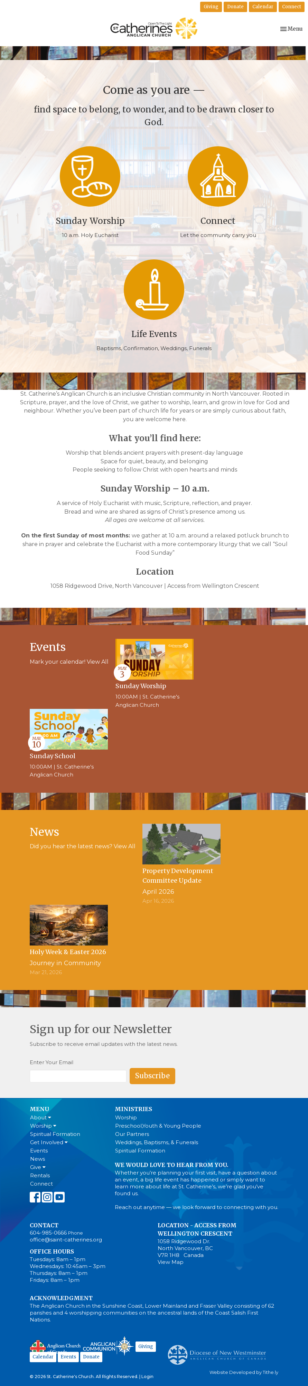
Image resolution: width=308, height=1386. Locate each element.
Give (38, 1167)
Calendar (262, 7)
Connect (291, 7)
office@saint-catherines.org (66, 1239)
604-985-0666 (48, 1232)
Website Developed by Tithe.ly (243, 1372)
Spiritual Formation (55, 1134)
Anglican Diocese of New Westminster (219, 1351)
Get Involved (49, 1142)
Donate (235, 7)
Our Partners (132, 1134)
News (37, 1159)
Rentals (40, 1175)
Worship (43, 1125)
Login (147, 1376)
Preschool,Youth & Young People (158, 1125)
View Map (171, 1262)
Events (39, 1150)
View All (98, 662)
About (40, 1117)
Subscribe (152, 1075)
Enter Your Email (51, 1062)
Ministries (133, 1109)
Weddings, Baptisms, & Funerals (156, 1142)
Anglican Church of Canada (55, 1347)
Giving (211, 7)
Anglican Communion (108, 1346)
